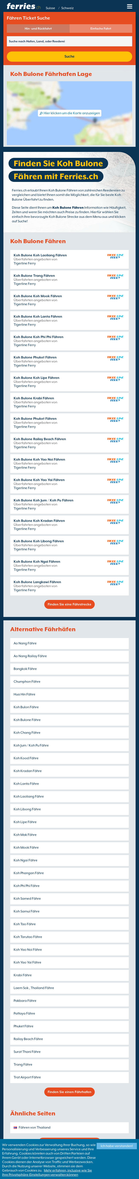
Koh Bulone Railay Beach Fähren (40, 439)
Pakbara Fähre (25, 1001)
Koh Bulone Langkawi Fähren (37, 582)
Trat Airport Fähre (27, 1077)
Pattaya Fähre (24, 1013)
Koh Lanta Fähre (26, 784)
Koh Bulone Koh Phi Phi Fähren (38, 337)
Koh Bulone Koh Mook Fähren (38, 296)
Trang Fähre (23, 1064)
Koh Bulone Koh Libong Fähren (39, 541)
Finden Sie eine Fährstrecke (69, 604)
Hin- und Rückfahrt (38, 28)
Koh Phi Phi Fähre (27, 886)
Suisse (50, 8)
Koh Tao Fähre (25, 924)
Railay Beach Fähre (28, 1039)
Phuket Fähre (23, 1026)
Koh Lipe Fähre (25, 822)
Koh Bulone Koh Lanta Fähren (38, 316)
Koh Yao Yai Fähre (27, 962)
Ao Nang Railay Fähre (30, 656)
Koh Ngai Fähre (25, 860)
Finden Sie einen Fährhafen (69, 1092)
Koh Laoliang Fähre (29, 796)
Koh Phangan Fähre (29, 873)
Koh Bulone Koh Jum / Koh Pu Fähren (43, 500)
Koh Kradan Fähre (28, 771)
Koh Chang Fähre (27, 733)
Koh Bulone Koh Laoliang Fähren (40, 255)
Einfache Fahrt (100, 28)
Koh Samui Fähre (27, 911)
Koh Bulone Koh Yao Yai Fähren (39, 480)
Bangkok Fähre (25, 669)
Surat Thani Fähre (27, 1052)
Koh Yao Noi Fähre (28, 950)
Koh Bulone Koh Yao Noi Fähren (39, 459)
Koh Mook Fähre (26, 847)
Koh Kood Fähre (26, 758)
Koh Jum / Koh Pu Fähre (31, 745)
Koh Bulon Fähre (26, 707)
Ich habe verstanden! (117, 1146)
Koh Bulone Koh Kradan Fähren (39, 521)
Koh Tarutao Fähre (28, 937)
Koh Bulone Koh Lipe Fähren (36, 378)
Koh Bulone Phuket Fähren (35, 357)
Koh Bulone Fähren (68, 208)
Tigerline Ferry (25, 263)
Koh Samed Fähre (27, 899)
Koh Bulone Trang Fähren (34, 276)
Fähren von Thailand (34, 1127)
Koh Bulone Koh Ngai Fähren (37, 562)
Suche (69, 56)
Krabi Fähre (23, 975)
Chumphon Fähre (27, 682)
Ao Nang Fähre (25, 643)
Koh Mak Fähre (25, 835)
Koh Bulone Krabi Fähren (34, 398)
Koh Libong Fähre (27, 809)
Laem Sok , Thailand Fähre (34, 988)
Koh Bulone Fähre (27, 720)
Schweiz (67, 8)
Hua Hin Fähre (24, 694)
